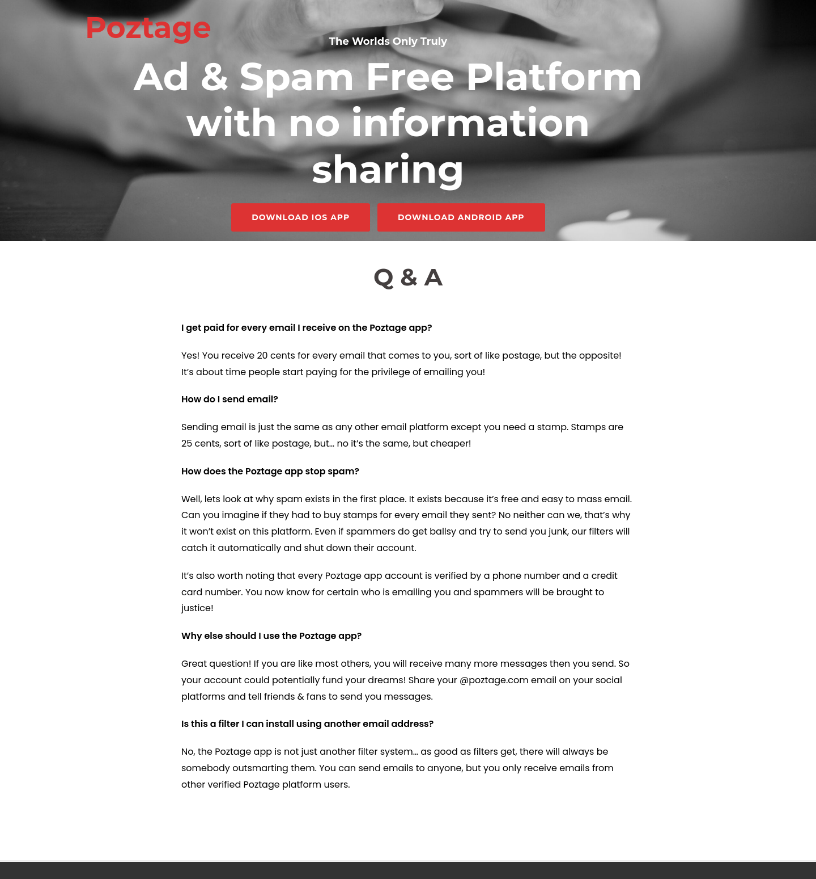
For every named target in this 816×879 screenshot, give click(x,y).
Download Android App (461, 218)
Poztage (148, 27)
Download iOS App (301, 218)
